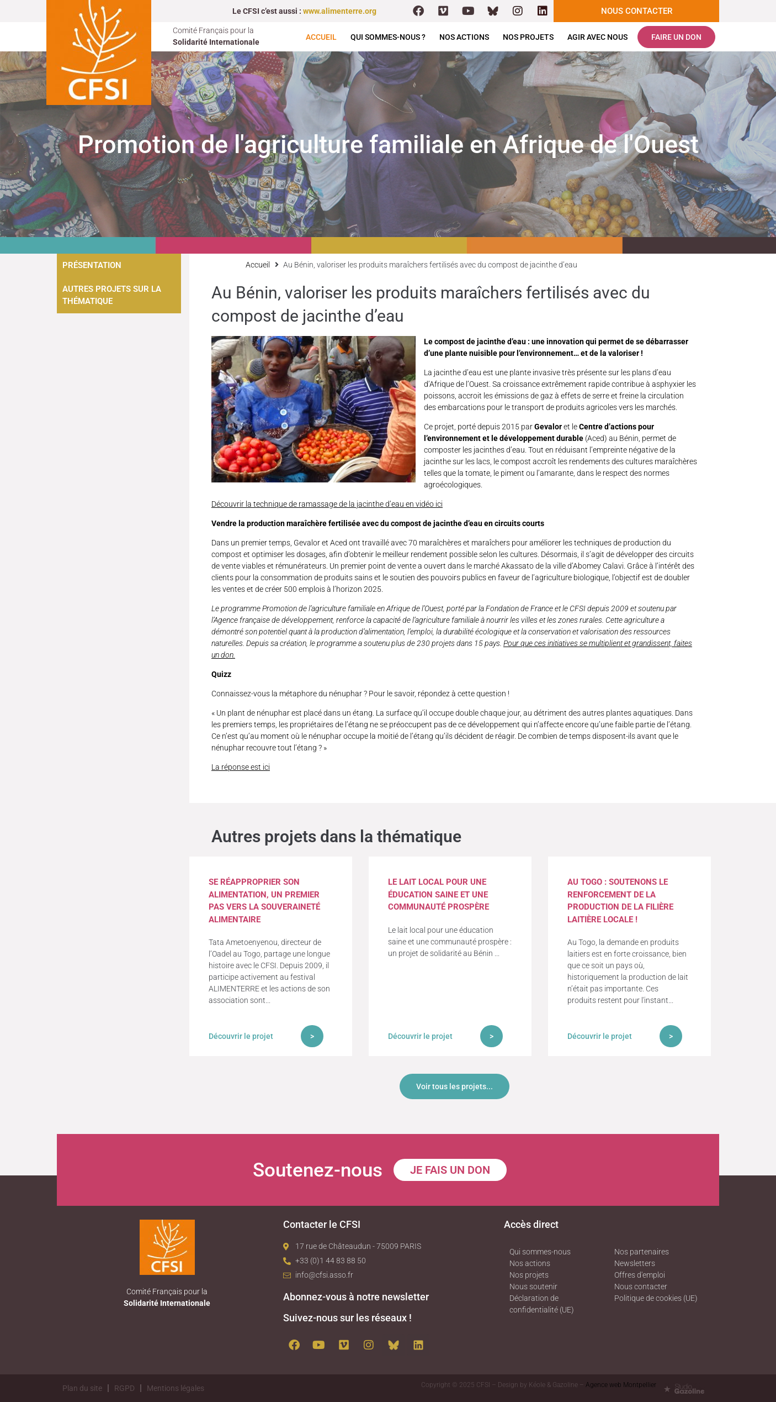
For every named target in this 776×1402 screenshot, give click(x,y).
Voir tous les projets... (454, 1086)
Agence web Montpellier (621, 1385)
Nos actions (464, 37)
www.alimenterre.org (339, 11)
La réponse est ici (240, 767)
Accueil (321, 37)
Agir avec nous (597, 37)
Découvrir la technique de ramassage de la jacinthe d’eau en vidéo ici (327, 504)
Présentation (91, 265)
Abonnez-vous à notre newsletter (356, 1297)
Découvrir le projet (241, 1036)
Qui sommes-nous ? (388, 37)
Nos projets (528, 37)
